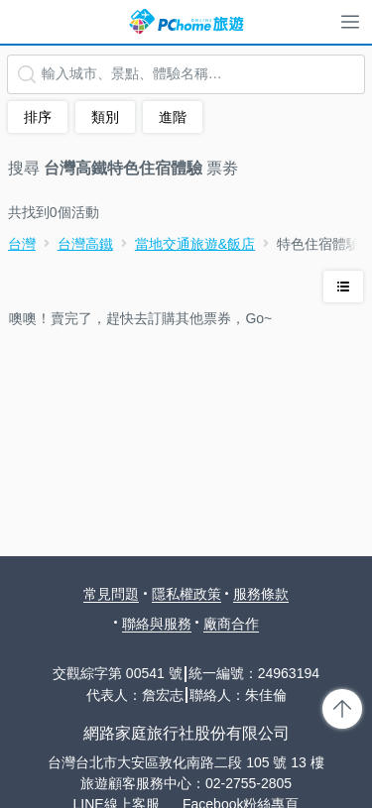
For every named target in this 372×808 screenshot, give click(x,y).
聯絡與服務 (156, 624)
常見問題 (111, 594)
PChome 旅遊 (186, 22)
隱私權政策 (186, 594)
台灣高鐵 (85, 244)
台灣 (22, 244)
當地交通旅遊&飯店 (195, 244)
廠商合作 (231, 624)
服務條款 (261, 594)
